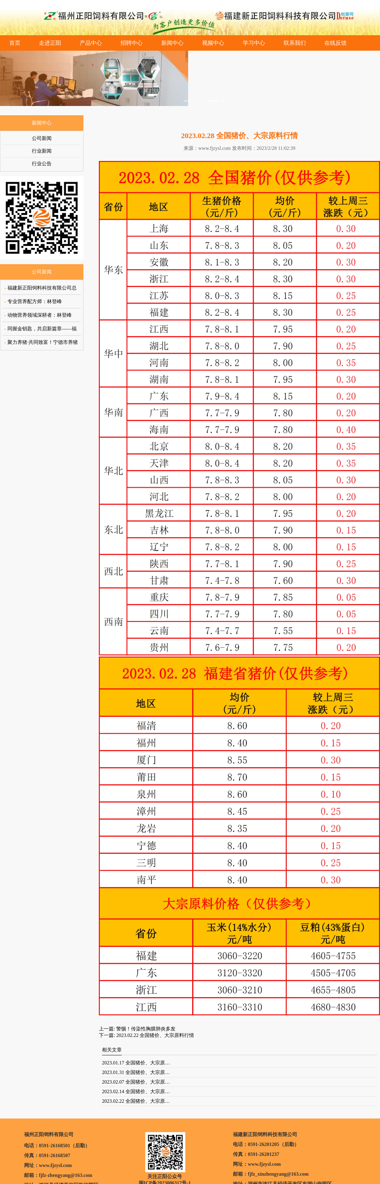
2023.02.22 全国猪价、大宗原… (136, 1101)
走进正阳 (50, 43)
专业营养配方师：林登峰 (34, 301)
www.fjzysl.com (214, 148)
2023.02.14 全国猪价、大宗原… (136, 1091)
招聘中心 (131, 43)
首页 (14, 43)
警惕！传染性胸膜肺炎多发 (145, 1028)
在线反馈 (335, 43)
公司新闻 (42, 138)
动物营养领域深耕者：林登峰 (39, 315)
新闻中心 (172, 43)
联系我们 (295, 43)
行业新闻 (42, 151)
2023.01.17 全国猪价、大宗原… (136, 1062)
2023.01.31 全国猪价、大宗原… (136, 1072)
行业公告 (42, 163)
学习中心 (254, 43)
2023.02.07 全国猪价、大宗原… (136, 1082)
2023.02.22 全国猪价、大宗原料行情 (154, 1035)
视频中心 (213, 43)
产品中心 (91, 43)
